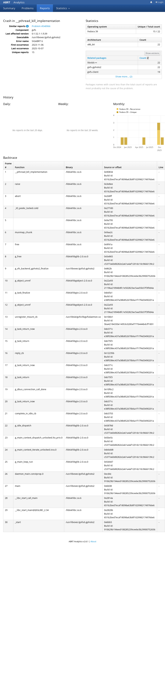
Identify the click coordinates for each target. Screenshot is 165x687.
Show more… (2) (123, 76)
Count (143, 57)
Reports (45, 8)
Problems (28, 8)
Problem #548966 (41, 26)
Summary (9, 8)
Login (159, 2)
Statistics (63, 8)
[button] (27, 26)
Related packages (96, 57)
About (93, 541)
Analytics (13, 2)
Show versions (152, 53)
